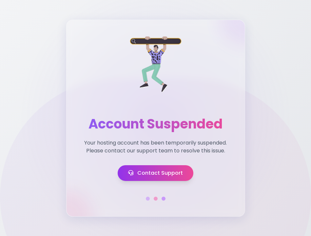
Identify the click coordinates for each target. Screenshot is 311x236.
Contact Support (155, 173)
